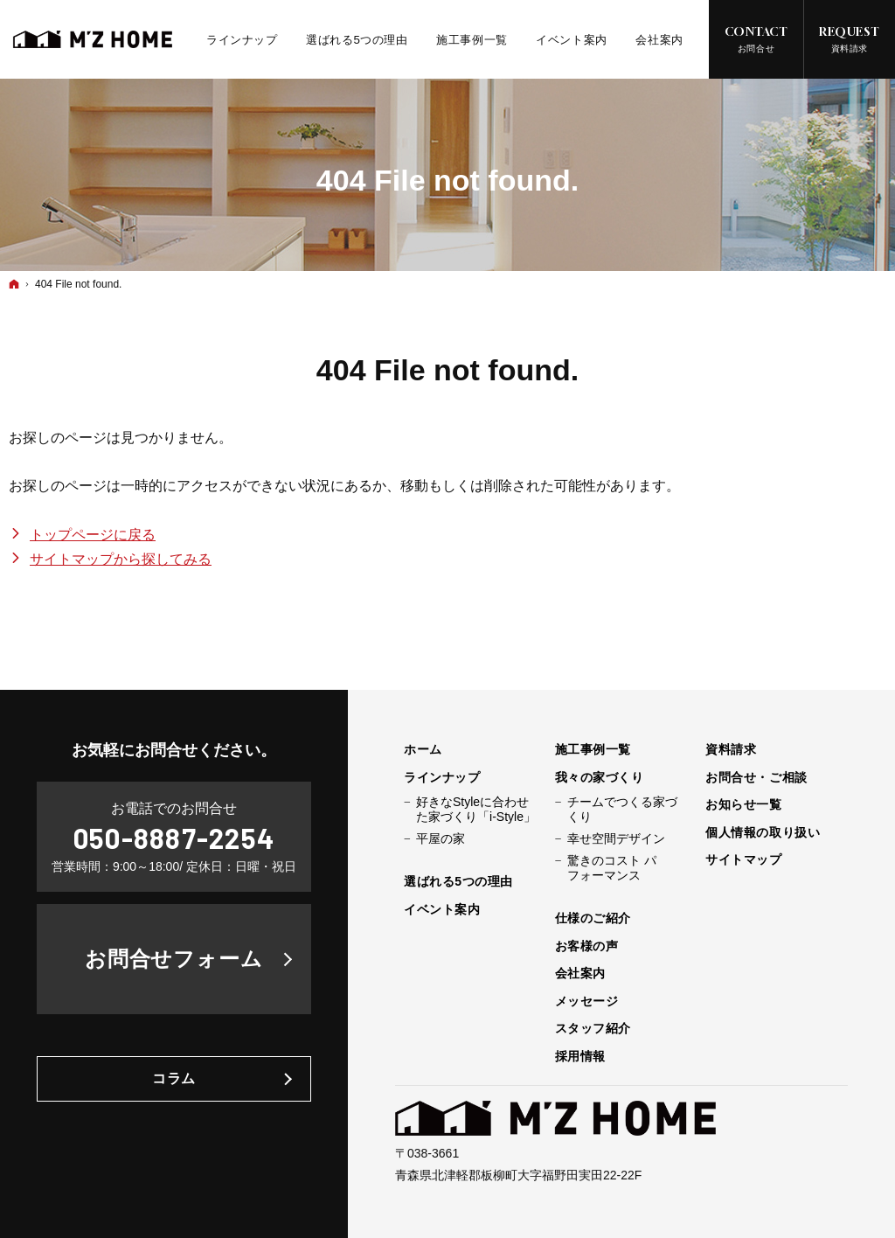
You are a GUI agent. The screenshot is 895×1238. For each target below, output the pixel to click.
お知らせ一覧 (743, 804)
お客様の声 (587, 946)
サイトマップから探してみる (121, 559)
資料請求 (730, 749)
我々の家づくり (599, 777)
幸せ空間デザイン (616, 838)
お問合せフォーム (174, 958)
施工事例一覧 (593, 749)
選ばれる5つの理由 (458, 881)
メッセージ (587, 1001)
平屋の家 (440, 838)
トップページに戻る (93, 534)
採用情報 (580, 1056)
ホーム (423, 749)
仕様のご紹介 (593, 918)
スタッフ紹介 (593, 1028)
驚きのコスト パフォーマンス (611, 868)
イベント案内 (442, 909)
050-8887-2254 (173, 837)
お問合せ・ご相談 (756, 777)
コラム (174, 1078)
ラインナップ (442, 777)
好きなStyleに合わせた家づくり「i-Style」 (476, 809)
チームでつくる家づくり (622, 809)
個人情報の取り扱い (762, 832)
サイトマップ (743, 859)
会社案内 (580, 973)
